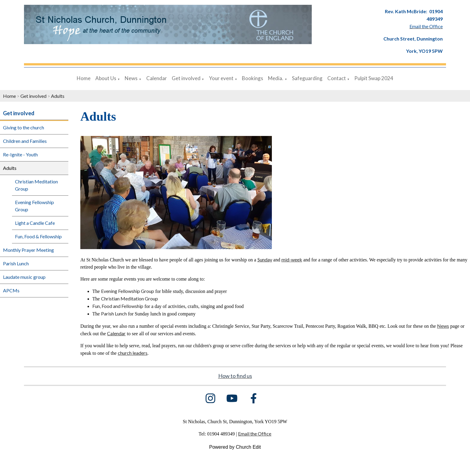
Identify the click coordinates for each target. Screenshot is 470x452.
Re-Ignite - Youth (20, 154)
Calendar (156, 78)
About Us (105, 78)
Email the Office (254, 433)
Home (84, 78)
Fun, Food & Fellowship (38, 236)
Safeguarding (307, 78)
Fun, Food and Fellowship (117, 306)
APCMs (11, 290)
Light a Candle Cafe (35, 223)
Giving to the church (23, 127)
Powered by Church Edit (235, 447)
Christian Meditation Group (36, 185)
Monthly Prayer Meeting (28, 250)
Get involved (186, 78)
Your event (221, 78)
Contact (336, 78)
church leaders (132, 353)
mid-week (291, 259)
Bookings (252, 78)
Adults (57, 96)
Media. (275, 78)
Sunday (264, 259)
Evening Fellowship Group (34, 205)
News (131, 78)
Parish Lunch (16, 263)
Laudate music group (24, 277)
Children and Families (25, 141)
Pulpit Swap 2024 (373, 78)
